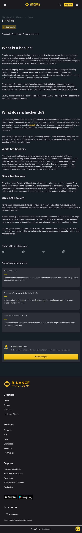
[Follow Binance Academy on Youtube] (16, 507)
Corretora (8, 430)
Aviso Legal (8, 478)
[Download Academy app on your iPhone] (10, 497)
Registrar (68, 5)
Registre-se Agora (41, 357)
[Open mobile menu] (77, 5)
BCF (5, 435)
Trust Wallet (8, 453)
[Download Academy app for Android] (25, 497)
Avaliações (8, 487)
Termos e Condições (12, 469)
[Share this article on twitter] (3, 251)
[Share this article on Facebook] (23, 251)
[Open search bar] (59, 5)
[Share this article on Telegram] (43, 251)
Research (8, 448)
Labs (6, 439)
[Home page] (32, 4)
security (32, 125)
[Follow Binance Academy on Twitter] (8, 507)
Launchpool (8, 444)
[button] (77, 4)
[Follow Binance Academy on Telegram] (12, 507)
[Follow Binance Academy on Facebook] (5, 507)
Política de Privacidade (13, 473)
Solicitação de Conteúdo (14, 483)
